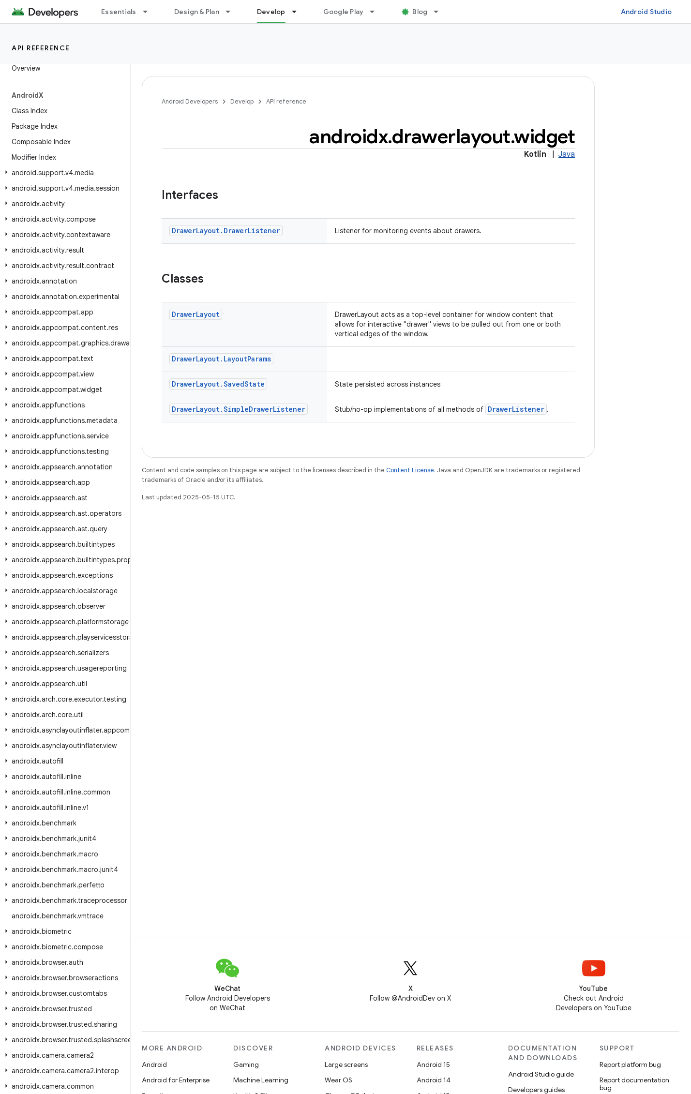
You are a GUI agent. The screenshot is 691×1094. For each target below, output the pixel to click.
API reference (41, 48)
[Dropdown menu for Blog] (440, 11)
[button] (63, 172)
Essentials (118, 11)
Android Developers (190, 101)
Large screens (346, 1064)
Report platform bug (630, 1064)
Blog (419, 11)
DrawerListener (516, 409)
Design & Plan (196, 11)
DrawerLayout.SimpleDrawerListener (238, 409)
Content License (410, 470)
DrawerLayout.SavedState (218, 384)
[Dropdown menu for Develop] (298, 11)
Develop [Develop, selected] (271, 11)
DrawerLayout (196, 314)
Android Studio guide (541, 1074)
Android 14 (434, 1080)
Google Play (343, 11)
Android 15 (433, 1064)
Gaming (246, 1064)
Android (154, 1064)
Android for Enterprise (176, 1080)
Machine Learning (260, 1080)
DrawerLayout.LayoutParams (221, 358)
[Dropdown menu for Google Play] (376, 11)
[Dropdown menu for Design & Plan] (232, 11)
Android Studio (646, 11)
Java (566, 154)
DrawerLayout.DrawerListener (226, 230)
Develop (242, 101)
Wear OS (338, 1080)
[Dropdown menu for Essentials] (149, 11)
